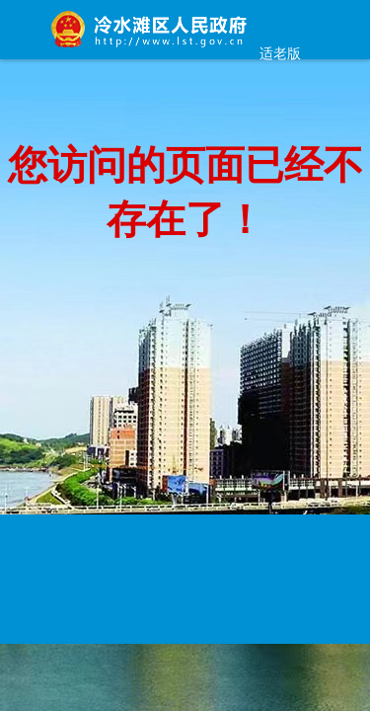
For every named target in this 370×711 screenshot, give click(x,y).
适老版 (280, 53)
